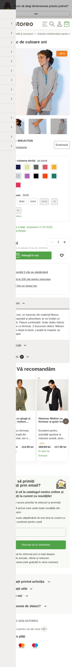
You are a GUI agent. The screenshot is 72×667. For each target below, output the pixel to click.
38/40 (21, 209)
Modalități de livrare (14, 238)
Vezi (36, 18)
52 (9, 218)
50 (54, 209)
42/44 (33, 209)
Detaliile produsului (31, 467)
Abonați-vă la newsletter (36, 555)
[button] (6, 430)
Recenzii (17, 364)
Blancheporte (19, 154)
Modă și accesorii (23, 41)
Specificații (16, 352)
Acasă (5, 41)
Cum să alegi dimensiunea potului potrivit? (41, 7)
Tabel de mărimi (13, 223)
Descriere (15, 310)
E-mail (13, 542)
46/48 (44, 209)
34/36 (10, 209)
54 (18, 218)
